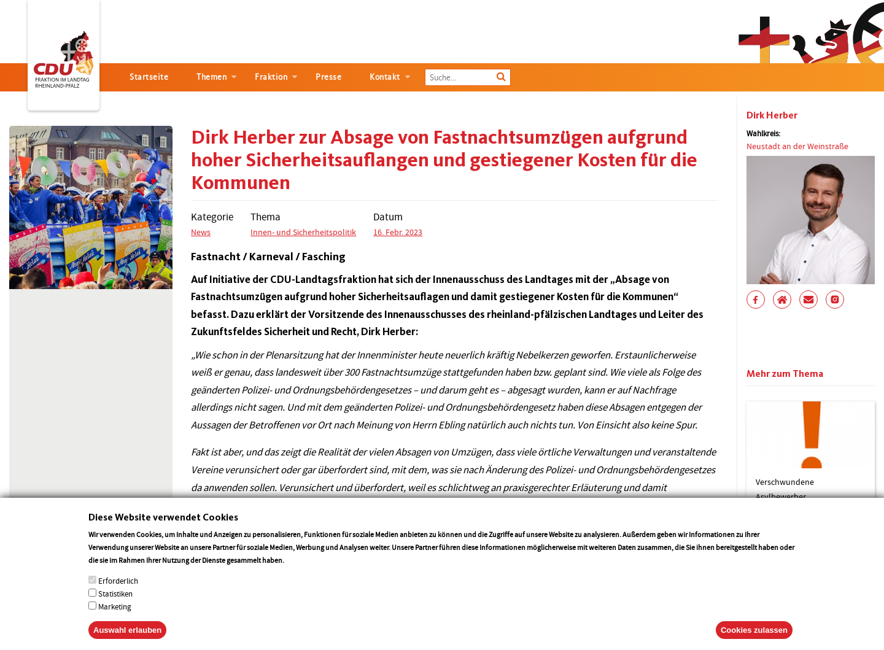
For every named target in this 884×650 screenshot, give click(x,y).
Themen (211, 77)
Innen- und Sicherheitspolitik (303, 232)
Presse (328, 77)
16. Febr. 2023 (397, 232)
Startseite (149, 77)
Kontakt (385, 77)
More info (301, 573)
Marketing (114, 619)
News (201, 232)
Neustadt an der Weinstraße (797, 146)
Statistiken (115, 607)
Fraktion (271, 77)
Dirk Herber (771, 115)
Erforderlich (118, 594)
